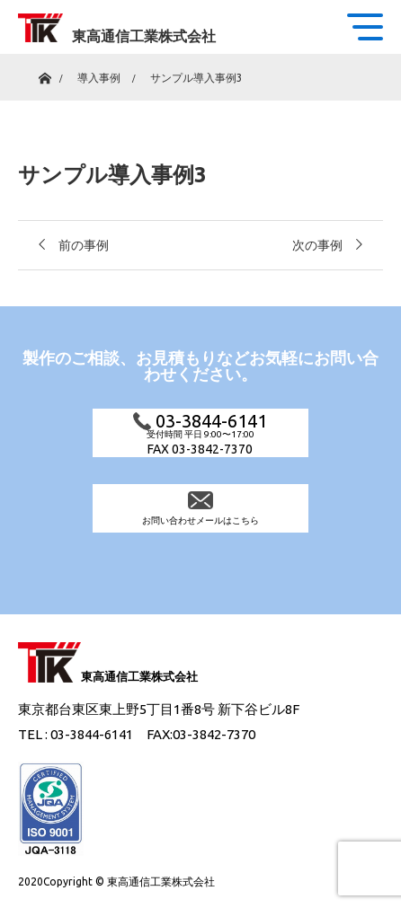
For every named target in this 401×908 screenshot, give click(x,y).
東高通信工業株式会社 (144, 36)
